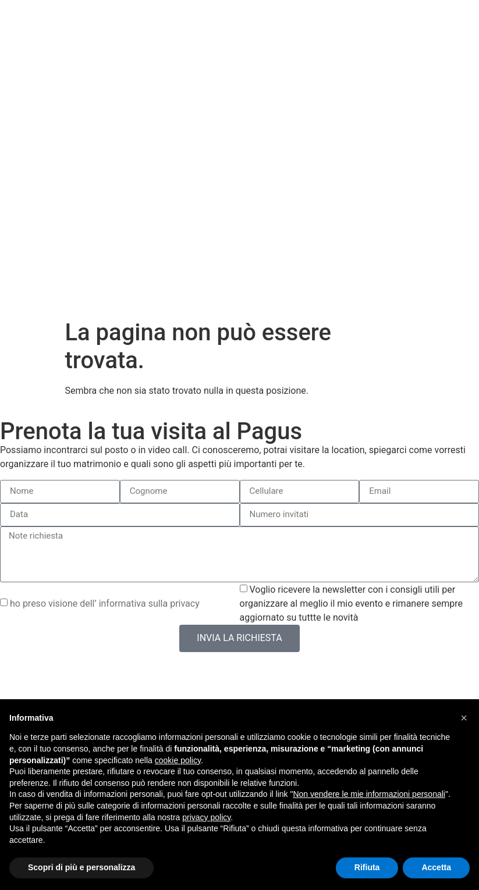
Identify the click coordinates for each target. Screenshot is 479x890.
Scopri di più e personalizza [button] (81, 867)
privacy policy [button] (206, 817)
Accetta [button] (436, 867)
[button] (464, 718)
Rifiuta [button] (367, 867)
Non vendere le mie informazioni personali (369, 794)
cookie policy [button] (178, 760)
